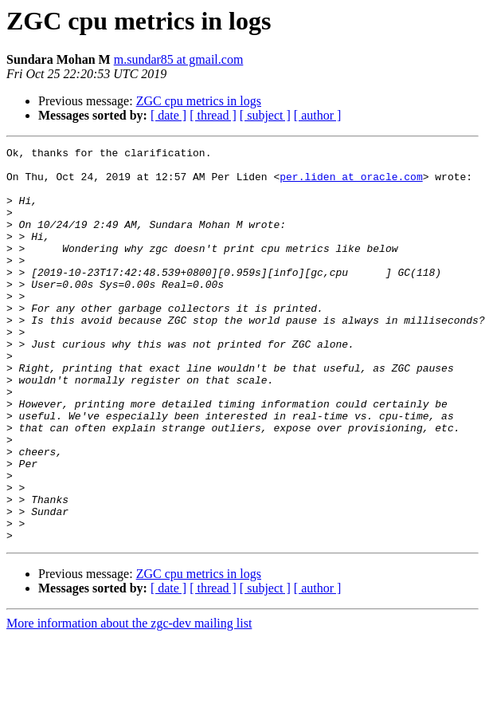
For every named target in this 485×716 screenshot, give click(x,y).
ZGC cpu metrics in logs (198, 101)
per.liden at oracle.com (351, 183)
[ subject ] (265, 115)
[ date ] (168, 115)
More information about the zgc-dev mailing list (129, 702)
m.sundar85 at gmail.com (179, 59)
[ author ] (318, 115)
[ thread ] (213, 115)
